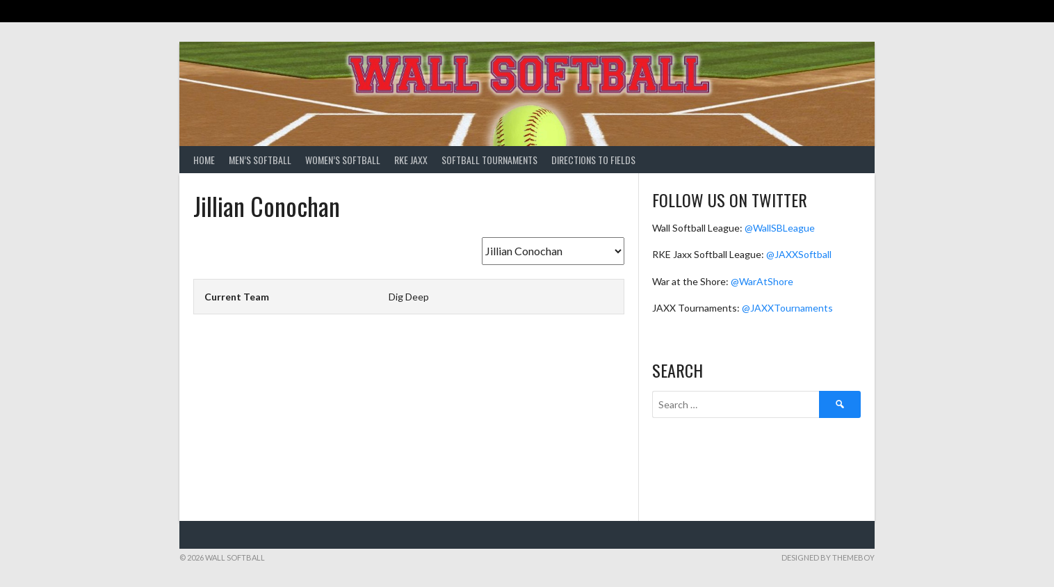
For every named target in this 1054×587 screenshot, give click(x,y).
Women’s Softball (342, 159)
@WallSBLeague (780, 228)
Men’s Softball (260, 159)
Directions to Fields (593, 159)
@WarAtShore (762, 281)
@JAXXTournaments (787, 308)
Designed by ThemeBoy (828, 557)
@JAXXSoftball (799, 254)
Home (204, 159)
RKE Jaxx (411, 159)
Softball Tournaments (489, 159)
